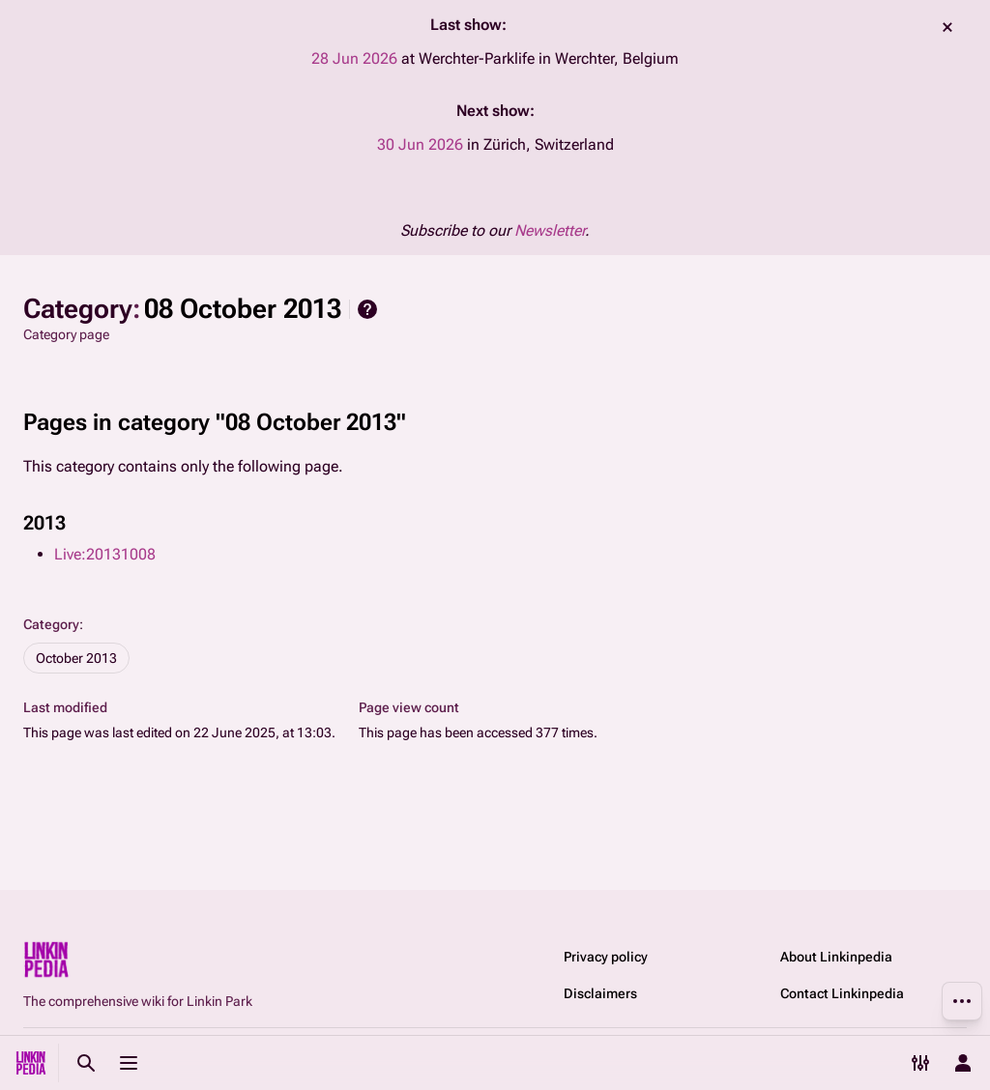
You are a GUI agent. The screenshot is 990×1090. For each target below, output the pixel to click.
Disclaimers (600, 993)
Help (367, 309)
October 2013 (76, 658)
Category (51, 624)
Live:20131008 (105, 554)
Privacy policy (606, 956)
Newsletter (549, 230)
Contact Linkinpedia (842, 993)
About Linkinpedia (836, 956)
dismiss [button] (947, 27)
